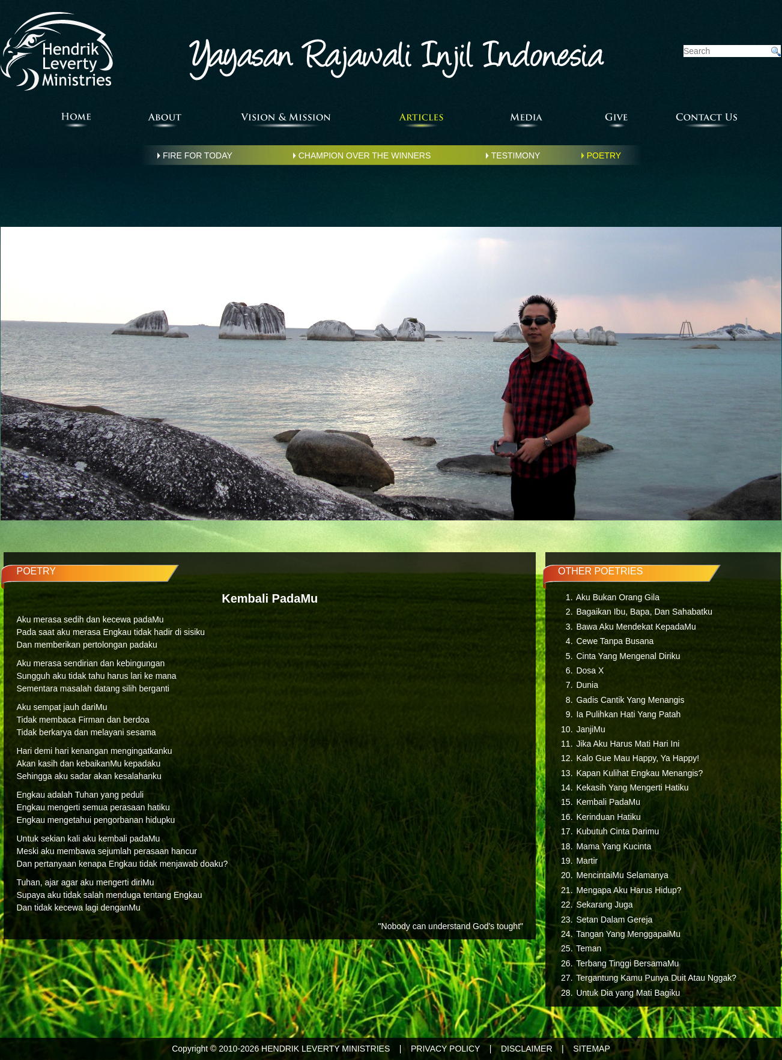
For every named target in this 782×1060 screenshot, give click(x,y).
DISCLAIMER (527, 1048)
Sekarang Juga (604, 904)
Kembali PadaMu (608, 802)
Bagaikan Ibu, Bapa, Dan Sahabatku (644, 611)
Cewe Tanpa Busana (614, 641)
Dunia (587, 685)
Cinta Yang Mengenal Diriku (628, 656)
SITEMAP (591, 1048)
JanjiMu (590, 729)
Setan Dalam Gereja (614, 919)
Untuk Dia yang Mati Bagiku (628, 993)
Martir (587, 861)
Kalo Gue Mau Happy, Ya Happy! (637, 758)
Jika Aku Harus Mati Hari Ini (627, 743)
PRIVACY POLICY (445, 1048)
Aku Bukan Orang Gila (617, 597)
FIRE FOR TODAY (197, 155)
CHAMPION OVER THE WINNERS (365, 155)
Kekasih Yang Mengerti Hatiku (632, 787)
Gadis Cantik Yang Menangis (630, 700)
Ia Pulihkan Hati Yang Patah (628, 714)
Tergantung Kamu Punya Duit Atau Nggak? (656, 978)
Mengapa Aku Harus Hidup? (628, 890)
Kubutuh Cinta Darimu (617, 831)
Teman (588, 948)
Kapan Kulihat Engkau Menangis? (639, 773)
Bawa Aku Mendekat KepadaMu (636, 626)
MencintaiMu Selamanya (622, 875)
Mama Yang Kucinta (613, 846)
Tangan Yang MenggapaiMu (628, 934)
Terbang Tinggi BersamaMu (627, 963)
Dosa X (590, 670)
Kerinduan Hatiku (608, 817)
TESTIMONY (516, 155)
